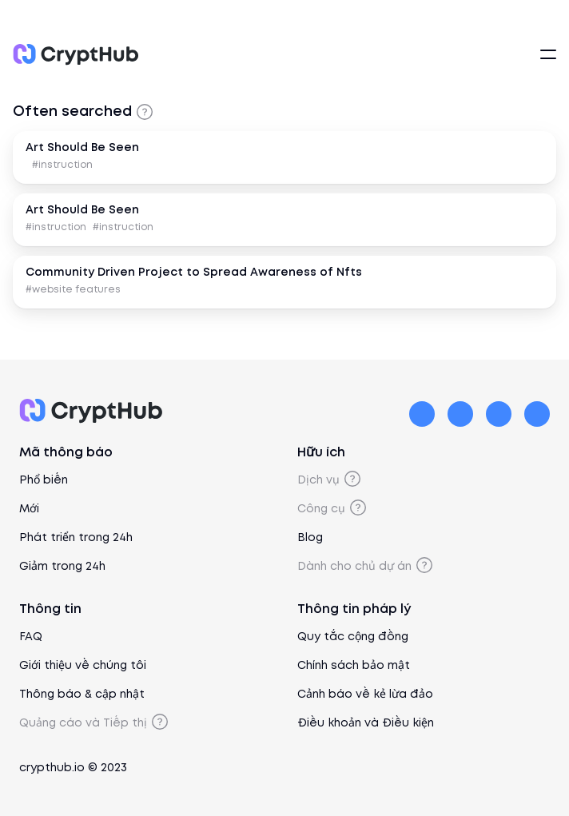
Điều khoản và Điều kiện (365, 723)
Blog (310, 538)
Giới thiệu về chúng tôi (82, 666)
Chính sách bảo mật (353, 666)
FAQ (30, 637)
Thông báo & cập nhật (82, 694)
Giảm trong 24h (62, 566)
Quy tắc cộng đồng (352, 637)
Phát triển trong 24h (76, 538)
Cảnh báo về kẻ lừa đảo (365, 694)
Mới (29, 509)
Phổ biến (43, 480)
